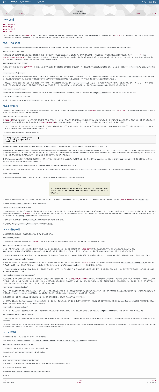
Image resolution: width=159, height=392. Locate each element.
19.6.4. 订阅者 (7, 31)
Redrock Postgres (142, 2)
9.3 (7, 2)
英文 (154, 2)
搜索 (150, 2)
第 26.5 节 (27, 216)
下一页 (154, 14)
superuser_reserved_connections (13, 57)
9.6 (17, 2)
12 (26, 2)
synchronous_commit (126, 202)
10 (20, 2)
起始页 (138, 14)
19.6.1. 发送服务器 (9, 24)
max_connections (137, 55)
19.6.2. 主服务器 (8, 27)
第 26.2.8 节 (8, 121)
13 (29, 2)
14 (31, 2)
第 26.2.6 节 (28, 67)
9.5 (14, 2)
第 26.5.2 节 (87, 252)
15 (34, 2)
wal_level (93, 111)
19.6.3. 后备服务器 (9, 29)
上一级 (20, 14)
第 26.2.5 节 (28, 35)
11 (23, 2)
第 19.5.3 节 (121, 111)
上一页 (5, 14)
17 (40, 2)
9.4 (11, 2)
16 (37, 2)
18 (43, 2)
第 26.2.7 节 (118, 35)
